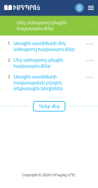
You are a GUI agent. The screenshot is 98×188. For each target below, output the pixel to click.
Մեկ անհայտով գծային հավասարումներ (38, 63)
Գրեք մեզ (49, 106)
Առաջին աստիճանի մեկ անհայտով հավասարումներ (44, 46)
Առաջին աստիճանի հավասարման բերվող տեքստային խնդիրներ (38, 82)
